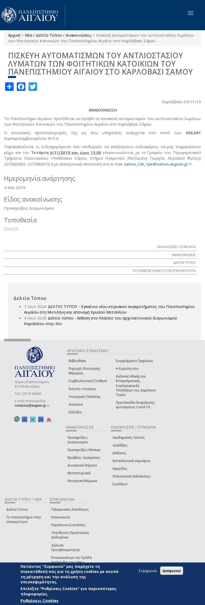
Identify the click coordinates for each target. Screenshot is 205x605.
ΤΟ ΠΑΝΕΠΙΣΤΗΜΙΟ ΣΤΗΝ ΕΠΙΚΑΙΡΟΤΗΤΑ (164, 270)
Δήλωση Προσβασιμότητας (65, 547)
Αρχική (14, 35)
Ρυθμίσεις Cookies (39, 600)
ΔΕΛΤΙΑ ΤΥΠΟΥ (184, 262)
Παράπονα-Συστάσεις (68, 525)
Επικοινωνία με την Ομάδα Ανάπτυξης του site (71, 559)
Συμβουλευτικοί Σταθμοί (88, 381)
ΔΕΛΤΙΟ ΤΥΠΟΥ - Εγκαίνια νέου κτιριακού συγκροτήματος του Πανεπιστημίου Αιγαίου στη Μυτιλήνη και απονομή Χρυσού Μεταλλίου (109, 309)
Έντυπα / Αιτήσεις (82, 389)
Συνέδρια (120, 484)
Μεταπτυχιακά (79, 473)
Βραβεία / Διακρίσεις (84, 457)
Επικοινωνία (60, 517)
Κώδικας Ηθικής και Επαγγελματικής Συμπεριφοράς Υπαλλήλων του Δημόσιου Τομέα (136, 385)
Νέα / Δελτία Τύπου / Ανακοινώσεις (58, 35)
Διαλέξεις (120, 445)
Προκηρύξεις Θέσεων (84, 450)
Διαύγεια (76, 404)
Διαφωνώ (172, 570)
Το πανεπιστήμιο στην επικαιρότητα (23, 519)
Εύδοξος (75, 412)
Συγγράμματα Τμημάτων (134, 361)
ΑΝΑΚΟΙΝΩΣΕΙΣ (184, 254)
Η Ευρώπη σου (127, 368)
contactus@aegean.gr (32, 405)
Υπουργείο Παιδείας (84, 396)
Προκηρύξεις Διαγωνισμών (78, 439)
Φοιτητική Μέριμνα (82, 481)
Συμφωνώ (148, 570)
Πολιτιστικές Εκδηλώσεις (131, 476)
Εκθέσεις (119, 453)
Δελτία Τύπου (17, 509)
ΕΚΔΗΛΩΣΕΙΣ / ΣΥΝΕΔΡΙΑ (176, 246)
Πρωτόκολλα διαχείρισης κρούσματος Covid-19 (135, 404)
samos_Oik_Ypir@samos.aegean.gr (157, 164)
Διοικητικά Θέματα (82, 465)
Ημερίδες (120, 468)
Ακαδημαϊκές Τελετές (129, 437)
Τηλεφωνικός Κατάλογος (70, 509)
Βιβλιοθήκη (77, 361)
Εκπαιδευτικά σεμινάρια (131, 460)
